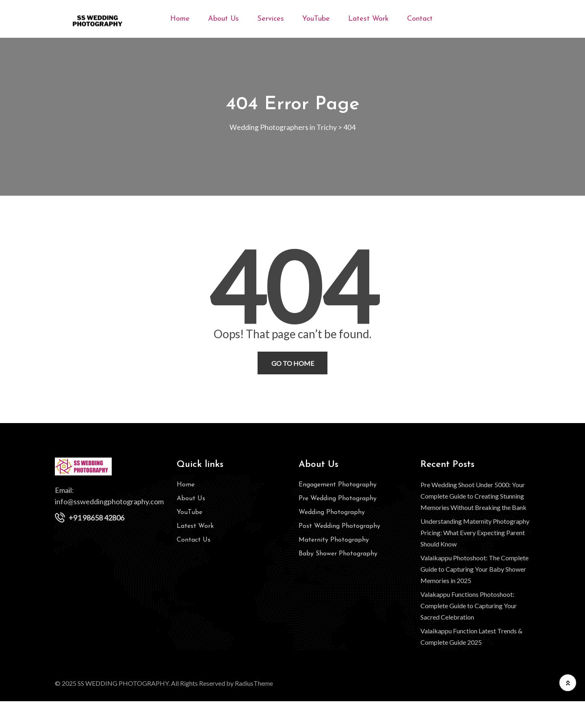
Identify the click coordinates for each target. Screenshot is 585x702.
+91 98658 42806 (96, 518)
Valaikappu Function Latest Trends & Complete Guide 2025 (471, 637)
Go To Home (292, 363)
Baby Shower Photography (338, 554)
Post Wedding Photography (339, 527)
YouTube (316, 19)
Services (270, 19)
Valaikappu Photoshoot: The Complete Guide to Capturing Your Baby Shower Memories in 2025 (474, 570)
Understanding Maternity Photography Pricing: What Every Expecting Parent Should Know (474, 533)
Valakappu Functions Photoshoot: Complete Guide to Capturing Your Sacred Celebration (468, 606)
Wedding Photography (332, 513)
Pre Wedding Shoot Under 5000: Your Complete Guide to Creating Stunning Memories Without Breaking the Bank (473, 497)
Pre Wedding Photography (338, 499)
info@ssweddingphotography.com (109, 502)
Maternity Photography (334, 541)
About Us (223, 19)
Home (180, 19)
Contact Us (193, 541)
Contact (420, 19)
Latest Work (368, 19)
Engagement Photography (338, 485)
